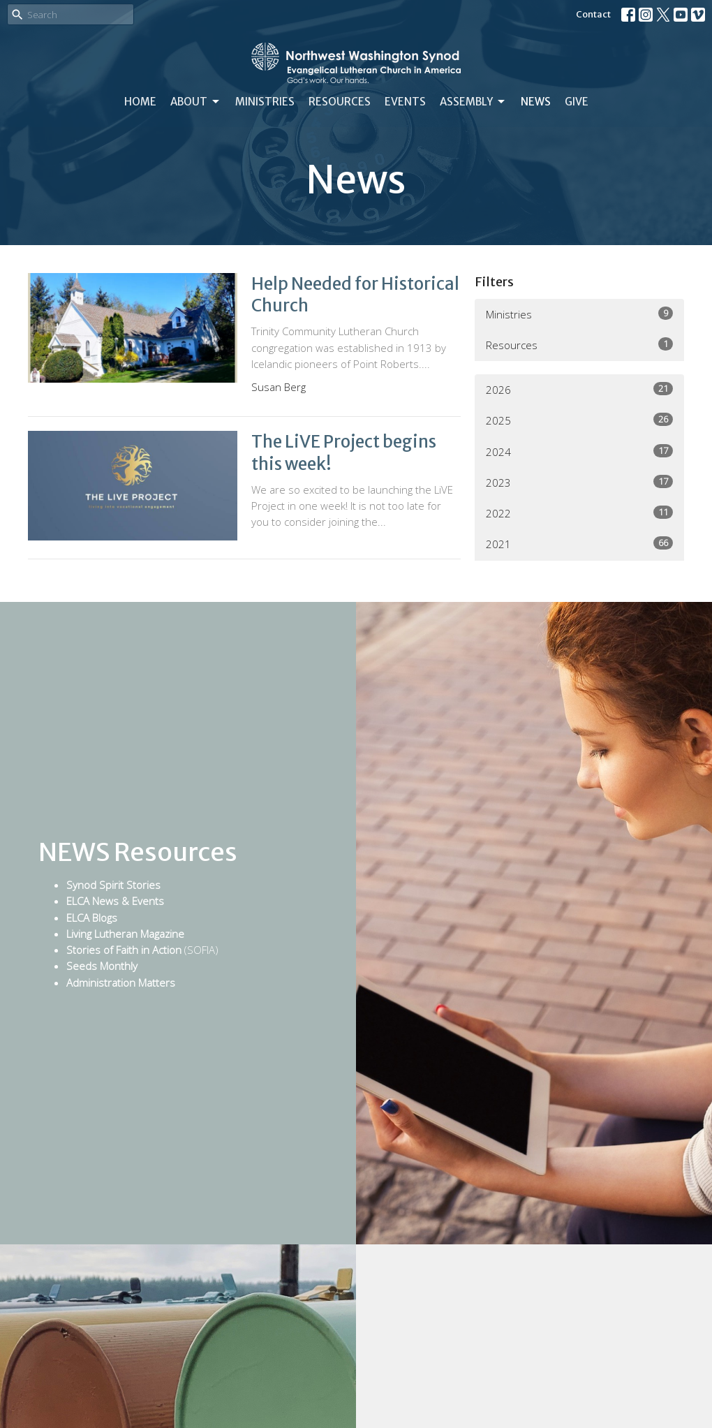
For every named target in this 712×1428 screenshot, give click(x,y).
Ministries (265, 101)
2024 (579, 451)
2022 (579, 513)
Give (576, 101)
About (195, 102)
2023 (579, 482)
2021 (579, 543)
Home (140, 101)
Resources (340, 101)
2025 (579, 420)
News (536, 101)
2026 (579, 389)
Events (405, 101)
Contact (593, 14)
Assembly (473, 102)
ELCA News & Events (115, 901)
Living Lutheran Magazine (125, 934)
